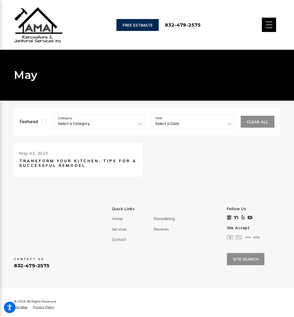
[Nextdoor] (236, 217)
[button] (9, 307)
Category (65, 118)
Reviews (161, 229)
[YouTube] (250, 217)
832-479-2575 (183, 25)
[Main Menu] (269, 25)
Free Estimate (138, 25)
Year (158, 118)
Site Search (245, 259)
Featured (29, 121)
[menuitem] (133, 218)
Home (117, 218)
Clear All (257, 121)
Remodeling (164, 218)
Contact (119, 239)
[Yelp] (243, 217)
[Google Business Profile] (229, 217)
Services (119, 229)
